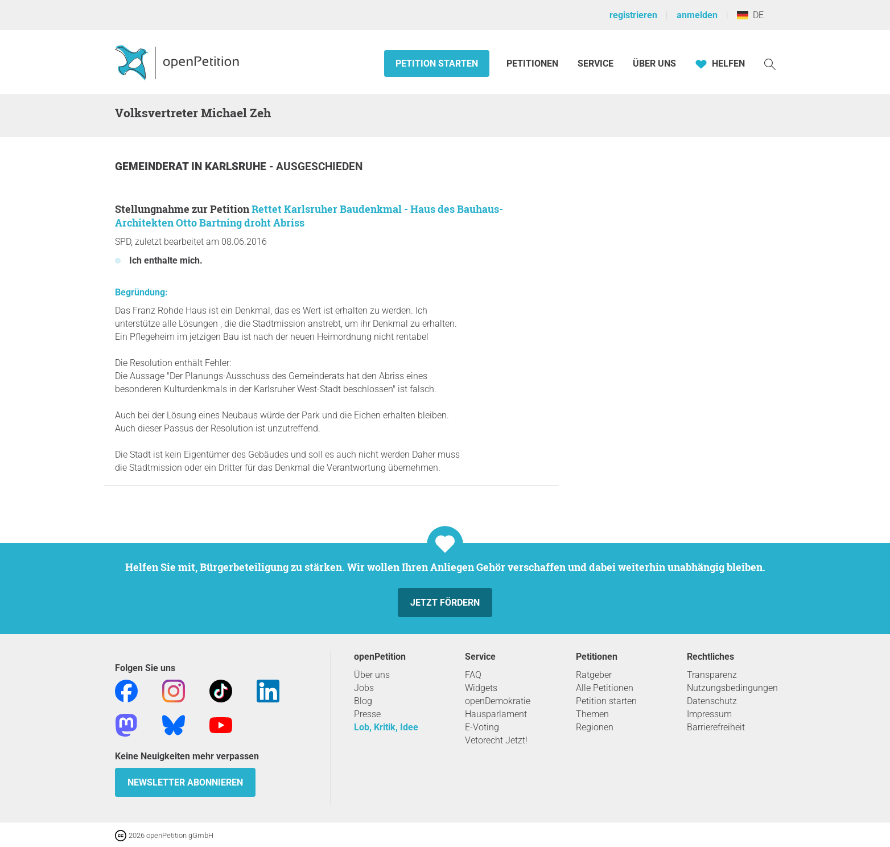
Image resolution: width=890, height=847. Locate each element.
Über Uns (654, 63)
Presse (367, 714)
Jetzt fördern (445, 602)
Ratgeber (594, 674)
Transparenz (712, 674)
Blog (363, 701)
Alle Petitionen (604, 687)
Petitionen (533, 63)
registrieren (633, 15)
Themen (592, 714)
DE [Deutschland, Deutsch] (750, 15)
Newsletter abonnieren (185, 782)
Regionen (594, 727)
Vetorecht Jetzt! (496, 740)
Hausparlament (496, 714)
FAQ (473, 674)
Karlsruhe (237, 166)
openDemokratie (497, 701)
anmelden (697, 15)
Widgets (481, 687)
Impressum (709, 714)
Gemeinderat (153, 166)
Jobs (364, 687)
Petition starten (436, 63)
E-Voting (482, 727)
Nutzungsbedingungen (732, 687)
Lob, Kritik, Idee (386, 727)
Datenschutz (712, 701)
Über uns (372, 674)
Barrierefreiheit (716, 727)
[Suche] (770, 63)
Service (595, 63)
